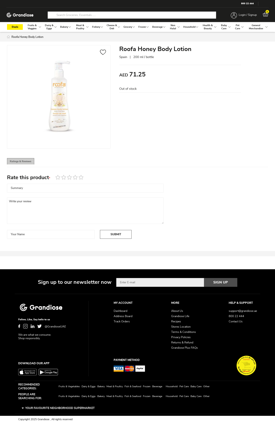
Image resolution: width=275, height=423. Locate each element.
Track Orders (122, 321)
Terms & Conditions (183, 332)
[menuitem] (32, 28)
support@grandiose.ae (243, 311)
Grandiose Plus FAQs (184, 347)
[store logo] (21, 15)
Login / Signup (247, 15)
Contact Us (236, 321)
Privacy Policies (181, 337)
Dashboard (120, 311)
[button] (103, 54)
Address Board (123, 316)
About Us (177, 311)
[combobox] (132, 15)
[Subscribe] (220, 282)
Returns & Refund (182, 342)
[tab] (26, 164)
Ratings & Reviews (26, 164)
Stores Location (181, 326)
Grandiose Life (180, 316)
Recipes (176, 321)
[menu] (137, 28)
